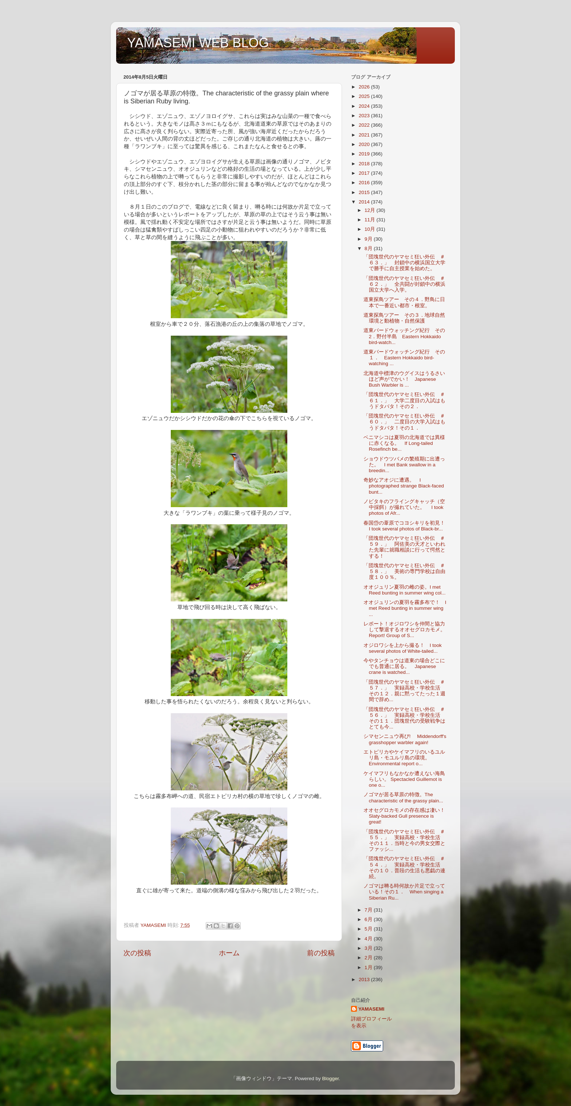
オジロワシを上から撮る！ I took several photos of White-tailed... (402, 648)
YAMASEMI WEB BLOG (198, 42)
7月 (369, 910)
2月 (369, 957)
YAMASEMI (371, 1009)
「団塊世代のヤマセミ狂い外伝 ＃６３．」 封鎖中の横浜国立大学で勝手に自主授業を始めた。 (404, 262)
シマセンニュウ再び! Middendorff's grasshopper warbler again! (404, 739)
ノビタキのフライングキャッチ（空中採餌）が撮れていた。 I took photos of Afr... (404, 507)
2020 (365, 144)
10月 (371, 229)
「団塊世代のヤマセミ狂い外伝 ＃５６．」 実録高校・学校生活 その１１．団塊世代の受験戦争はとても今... (404, 718)
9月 (369, 239)
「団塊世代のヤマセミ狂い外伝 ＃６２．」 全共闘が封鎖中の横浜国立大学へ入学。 (404, 284)
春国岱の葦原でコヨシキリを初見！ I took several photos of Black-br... (406, 526)
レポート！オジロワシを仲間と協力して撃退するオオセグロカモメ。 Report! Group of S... (406, 629)
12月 (371, 210)
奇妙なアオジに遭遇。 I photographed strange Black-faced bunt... (403, 485)
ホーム (229, 953)
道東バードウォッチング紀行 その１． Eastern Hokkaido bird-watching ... (404, 357)
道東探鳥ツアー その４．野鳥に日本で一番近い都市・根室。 (404, 302)
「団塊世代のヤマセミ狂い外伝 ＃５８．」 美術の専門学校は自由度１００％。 (404, 571)
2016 (365, 182)
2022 (365, 125)
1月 (369, 967)
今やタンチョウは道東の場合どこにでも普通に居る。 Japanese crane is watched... (404, 666)
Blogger (330, 1078)
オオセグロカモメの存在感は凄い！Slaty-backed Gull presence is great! (404, 816)
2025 (365, 96)
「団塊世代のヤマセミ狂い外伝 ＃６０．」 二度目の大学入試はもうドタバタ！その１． (404, 421)
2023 (365, 115)
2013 (365, 979)
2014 (365, 202)
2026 (365, 87)
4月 (369, 938)
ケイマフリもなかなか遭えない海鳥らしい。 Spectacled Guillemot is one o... (404, 779)
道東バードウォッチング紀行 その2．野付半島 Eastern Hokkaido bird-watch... (404, 336)
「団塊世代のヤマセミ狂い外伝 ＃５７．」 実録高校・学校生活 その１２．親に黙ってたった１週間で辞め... (404, 691)
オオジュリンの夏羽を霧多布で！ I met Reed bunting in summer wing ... (404, 608)
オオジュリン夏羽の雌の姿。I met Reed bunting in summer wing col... (404, 590)
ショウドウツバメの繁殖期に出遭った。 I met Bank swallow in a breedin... (404, 464)
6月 (369, 919)
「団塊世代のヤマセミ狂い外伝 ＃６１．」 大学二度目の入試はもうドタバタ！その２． (404, 400)
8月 (369, 248)
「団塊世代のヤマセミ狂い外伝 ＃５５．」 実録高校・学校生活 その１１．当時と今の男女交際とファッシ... (404, 840)
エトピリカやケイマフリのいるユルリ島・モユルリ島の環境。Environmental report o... (404, 757)
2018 (365, 163)
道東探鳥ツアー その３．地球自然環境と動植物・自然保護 (404, 318)
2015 (365, 192)
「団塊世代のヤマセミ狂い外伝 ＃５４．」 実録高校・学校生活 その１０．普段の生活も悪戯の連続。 (404, 867)
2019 (365, 154)
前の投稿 (321, 953)
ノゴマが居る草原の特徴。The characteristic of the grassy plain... (403, 797)
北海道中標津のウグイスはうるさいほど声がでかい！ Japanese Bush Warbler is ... (404, 379)
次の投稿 (137, 953)
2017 (365, 173)
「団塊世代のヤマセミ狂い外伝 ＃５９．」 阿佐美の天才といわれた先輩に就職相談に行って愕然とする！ (404, 547)
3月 (369, 948)
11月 (371, 219)
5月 (369, 929)
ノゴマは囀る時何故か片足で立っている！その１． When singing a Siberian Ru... (404, 891)
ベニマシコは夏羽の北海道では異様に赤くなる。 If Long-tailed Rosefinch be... (404, 443)
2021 (365, 135)
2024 (365, 106)
